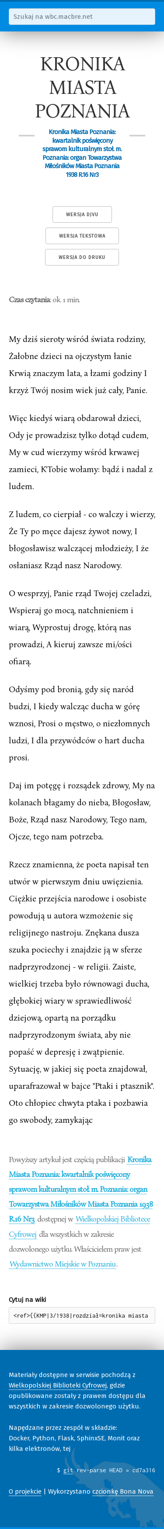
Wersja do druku (82, 257)
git (68, 1470)
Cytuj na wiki (27, 1300)
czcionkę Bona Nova (123, 1491)
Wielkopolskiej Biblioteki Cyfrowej (58, 1385)
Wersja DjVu (82, 214)
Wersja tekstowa (82, 236)
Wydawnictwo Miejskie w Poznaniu (62, 1263)
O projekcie (25, 1491)
